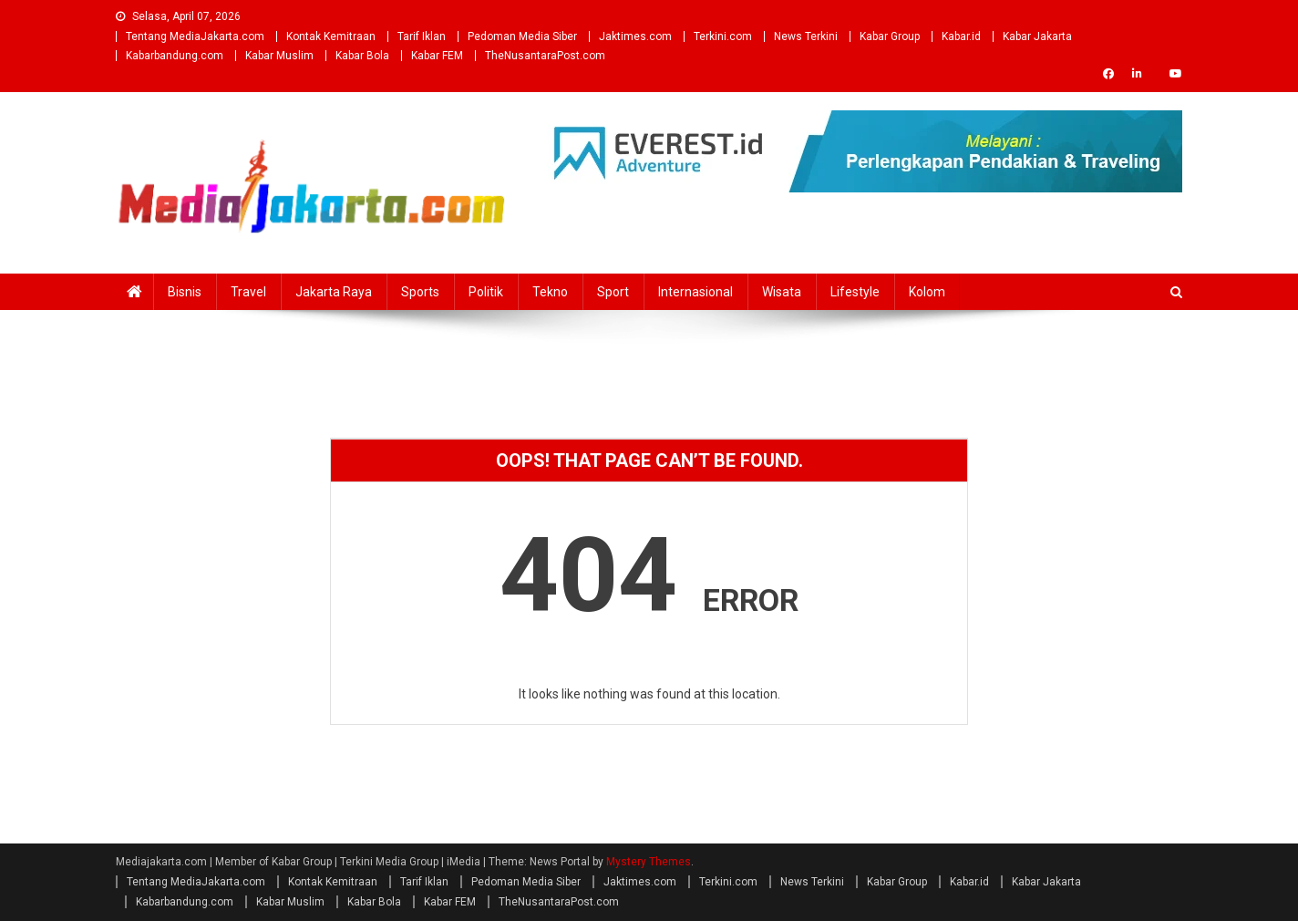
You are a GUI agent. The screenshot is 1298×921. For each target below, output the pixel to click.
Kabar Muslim (279, 55)
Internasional (695, 292)
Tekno (550, 292)
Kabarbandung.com (174, 55)
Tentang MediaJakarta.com (195, 36)
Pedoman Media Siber (522, 36)
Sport (613, 292)
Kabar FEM (437, 55)
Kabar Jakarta (1037, 36)
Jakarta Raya (333, 292)
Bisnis (184, 292)
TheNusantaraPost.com (545, 55)
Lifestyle (855, 292)
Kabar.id (961, 36)
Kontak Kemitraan (331, 36)
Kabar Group (890, 36)
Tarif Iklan (421, 36)
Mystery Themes (648, 861)
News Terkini (806, 36)
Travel (248, 292)
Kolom (927, 292)
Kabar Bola (362, 55)
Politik (486, 292)
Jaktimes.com (635, 36)
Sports (420, 292)
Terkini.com (723, 36)
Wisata (781, 292)
